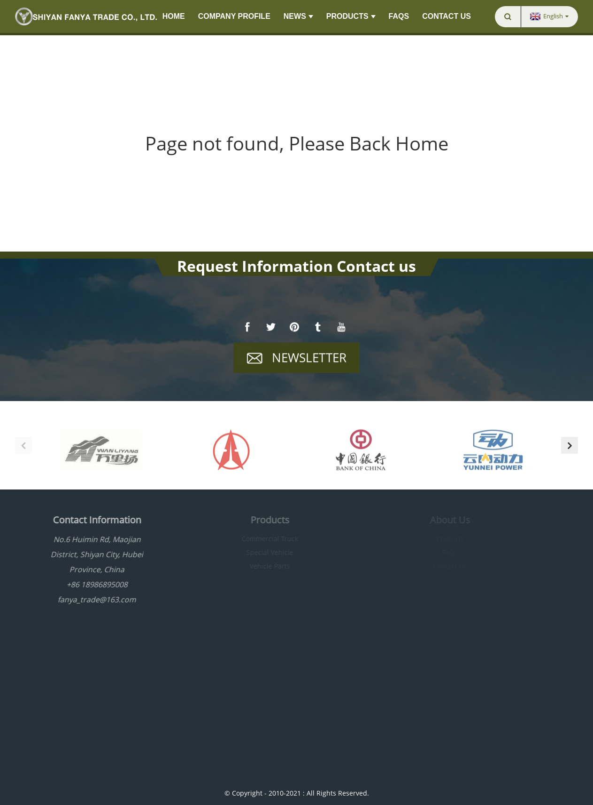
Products (351, 16)
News (298, 16)
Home (173, 16)
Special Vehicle (261, 552)
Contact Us (446, 16)
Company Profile (234, 16)
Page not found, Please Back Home (296, 143)
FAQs (399, 16)
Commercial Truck (261, 538)
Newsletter (309, 357)
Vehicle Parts (261, 565)
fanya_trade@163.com (88, 599)
